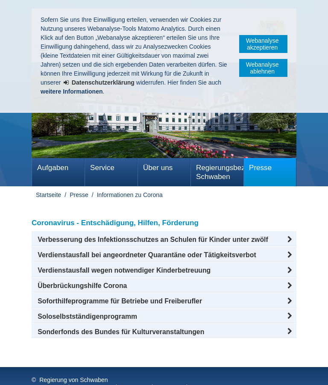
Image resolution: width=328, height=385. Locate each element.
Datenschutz (93, 371)
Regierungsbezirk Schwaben (219, 172)
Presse (260, 168)
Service (102, 168)
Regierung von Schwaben (73, 362)
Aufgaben (52, 168)
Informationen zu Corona (130, 194)
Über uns (158, 168)
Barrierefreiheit (214, 371)
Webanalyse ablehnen (262, 68)
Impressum (48, 371)
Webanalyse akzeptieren (262, 44)
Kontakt (170, 371)
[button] (164, 239)
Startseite (48, 194)
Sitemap (135, 371)
